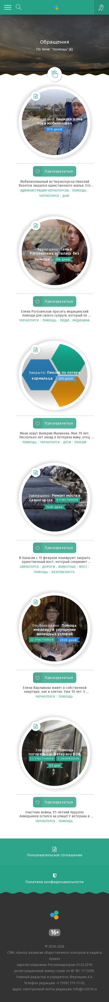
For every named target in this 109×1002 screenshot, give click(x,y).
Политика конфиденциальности (54, 882)
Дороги (49, 566)
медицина (81, 320)
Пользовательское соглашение (54, 855)
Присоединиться (59, 171)
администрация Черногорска (44, 190)
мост (83, 566)
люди (65, 320)
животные (67, 566)
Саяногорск (30, 566)
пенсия (80, 442)
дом (66, 196)
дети (67, 442)
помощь (79, 190)
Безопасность (63, 572)
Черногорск (49, 196)
